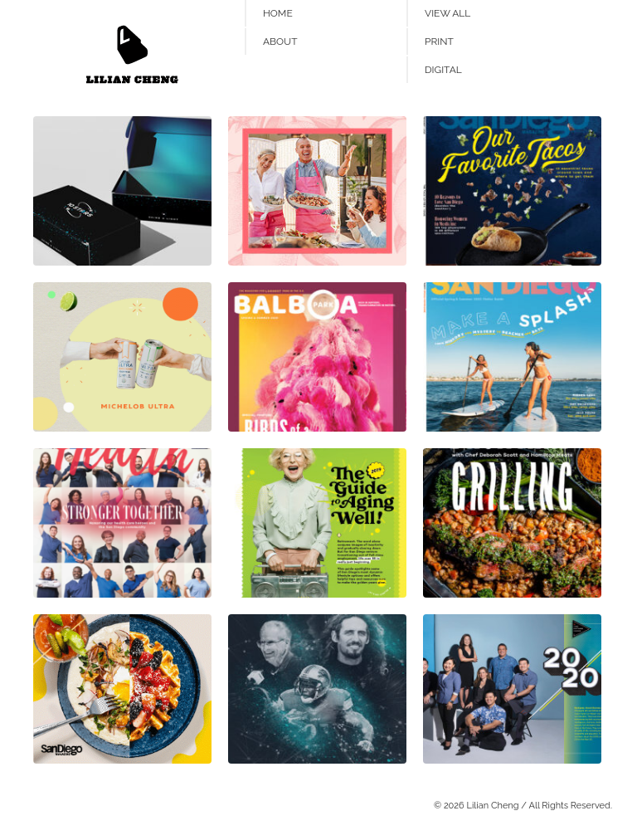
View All (447, 13)
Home (278, 13)
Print (439, 41)
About (280, 41)
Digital (443, 70)
